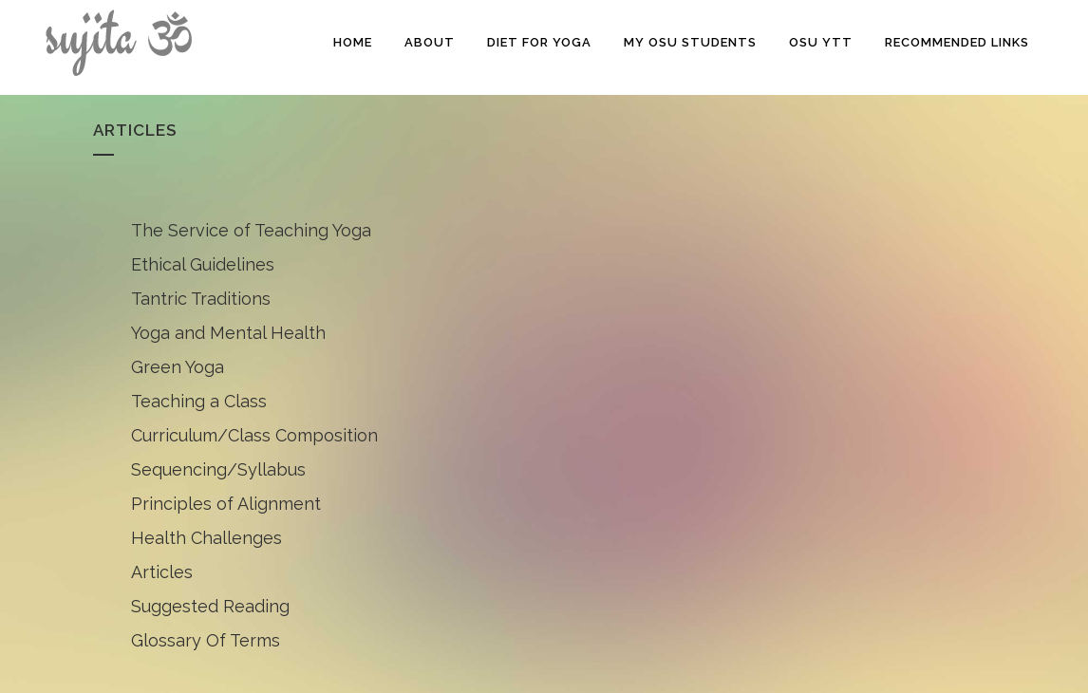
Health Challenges (206, 538)
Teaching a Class (199, 401)
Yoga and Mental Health (228, 333)
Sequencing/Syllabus (218, 469)
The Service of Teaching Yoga (251, 230)
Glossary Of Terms (205, 640)
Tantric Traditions (201, 299)
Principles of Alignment (226, 504)
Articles (162, 572)
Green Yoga (177, 367)
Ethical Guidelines (202, 264)
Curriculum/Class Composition (254, 435)
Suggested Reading (210, 606)
